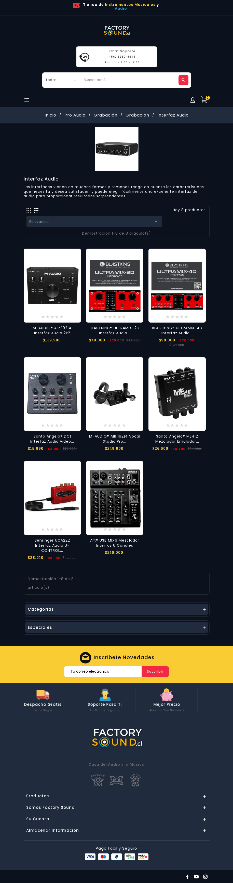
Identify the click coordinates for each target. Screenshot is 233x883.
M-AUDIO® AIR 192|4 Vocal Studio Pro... (114, 439)
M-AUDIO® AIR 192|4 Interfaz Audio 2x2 (52, 330)
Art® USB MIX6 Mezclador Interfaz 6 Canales (114, 543)
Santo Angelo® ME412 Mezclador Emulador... (177, 439)
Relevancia (94, 222)
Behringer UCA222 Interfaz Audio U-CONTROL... (52, 545)
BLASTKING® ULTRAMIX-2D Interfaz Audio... (115, 330)
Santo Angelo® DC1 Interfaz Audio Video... (52, 439)
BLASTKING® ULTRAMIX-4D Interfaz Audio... (177, 330)
